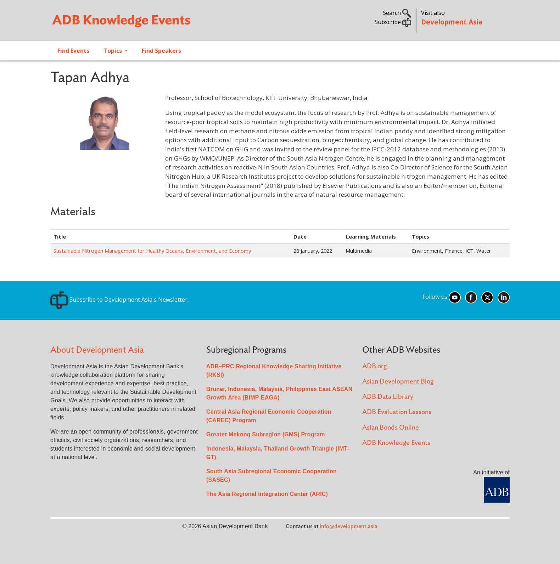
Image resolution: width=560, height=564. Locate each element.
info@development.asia (348, 526)
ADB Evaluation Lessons (396, 412)
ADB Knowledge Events (396, 443)
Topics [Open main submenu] (113, 51)
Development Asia (451, 22)
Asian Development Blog (397, 381)
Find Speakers (161, 51)
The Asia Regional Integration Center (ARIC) (267, 494)
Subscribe (393, 22)
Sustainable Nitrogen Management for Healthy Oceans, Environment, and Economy (152, 250)
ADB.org (374, 366)
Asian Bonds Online (390, 427)
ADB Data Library (387, 396)
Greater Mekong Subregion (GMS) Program (265, 434)
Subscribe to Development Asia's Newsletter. (119, 299)
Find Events (73, 51)
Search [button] (397, 13)
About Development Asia (97, 350)
